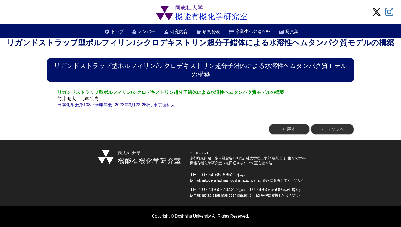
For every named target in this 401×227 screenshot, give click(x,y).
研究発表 (211, 31)
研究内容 (179, 31)
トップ (117, 31)
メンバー (146, 31)
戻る (291, 129)
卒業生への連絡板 (253, 31)
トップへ (335, 129)
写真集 (291, 31)
